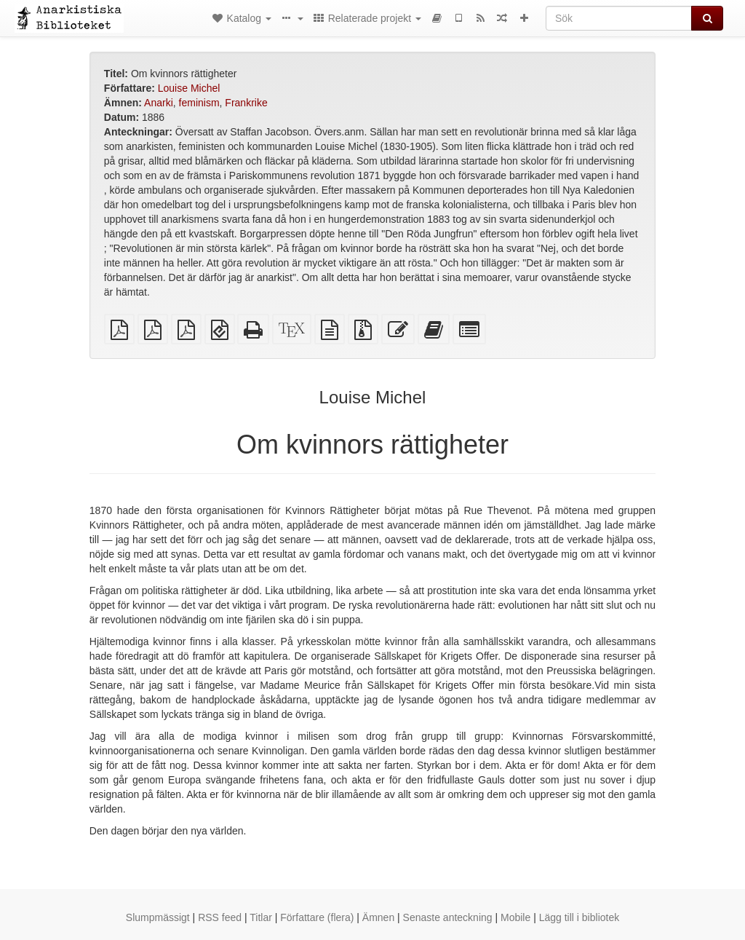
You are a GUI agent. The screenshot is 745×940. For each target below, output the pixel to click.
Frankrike (246, 102)
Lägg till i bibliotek (579, 917)
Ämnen (378, 917)
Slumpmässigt (158, 917)
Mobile (515, 917)
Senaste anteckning (448, 917)
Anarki (158, 102)
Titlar (261, 917)
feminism (199, 102)
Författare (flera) (317, 917)
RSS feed (220, 917)
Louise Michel (189, 88)
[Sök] (619, 18)
